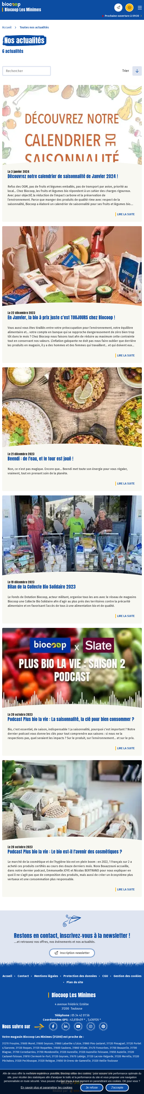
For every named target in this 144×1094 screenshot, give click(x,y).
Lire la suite (126, 214)
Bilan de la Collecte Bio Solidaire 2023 (42, 586)
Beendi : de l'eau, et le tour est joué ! (40, 458)
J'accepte (117, 1087)
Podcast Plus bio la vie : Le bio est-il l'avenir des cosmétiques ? (65, 851)
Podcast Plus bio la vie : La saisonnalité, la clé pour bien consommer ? (71, 719)
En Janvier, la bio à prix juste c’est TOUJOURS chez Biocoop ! (61, 317)
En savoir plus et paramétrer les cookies (46, 1087)
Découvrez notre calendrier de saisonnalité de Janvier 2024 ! (63, 176)
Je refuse (92, 1087)
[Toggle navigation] (140, 9)
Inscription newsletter (72, 953)
